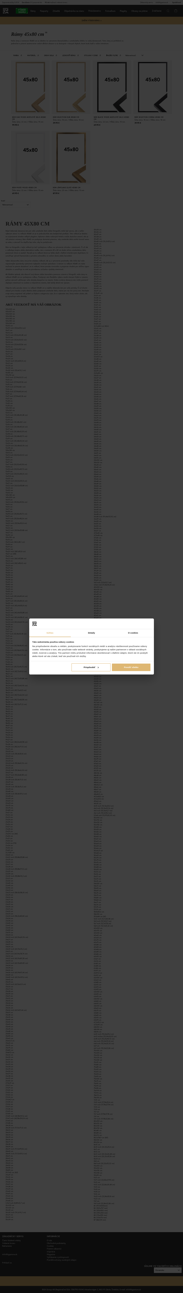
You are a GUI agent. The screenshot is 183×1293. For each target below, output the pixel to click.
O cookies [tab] (133, 633)
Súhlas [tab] (50, 633)
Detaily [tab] (91, 633)
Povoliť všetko (131, 667)
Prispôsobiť (91, 667)
